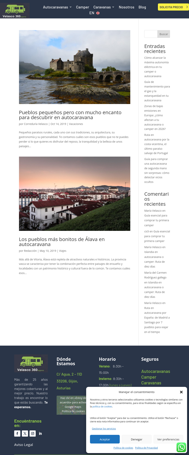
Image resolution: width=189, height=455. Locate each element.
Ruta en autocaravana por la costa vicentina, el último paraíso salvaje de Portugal (156, 144)
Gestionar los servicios (104, 428)
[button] (181, 392)
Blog (142, 7)
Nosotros (126, 7)
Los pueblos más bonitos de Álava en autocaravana (62, 242)
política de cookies (102, 406)
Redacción (30, 251)
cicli (146, 231)
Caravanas (102, 7)
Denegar (136, 439)
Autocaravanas (55, 7)
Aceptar (105, 439)
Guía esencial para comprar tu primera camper (156, 220)
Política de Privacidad (146, 447)
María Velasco (153, 210)
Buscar (163, 34)
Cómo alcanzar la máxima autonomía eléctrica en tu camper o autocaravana (156, 67)
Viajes (62, 251)
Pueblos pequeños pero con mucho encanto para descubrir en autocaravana (70, 115)
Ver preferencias (168, 439)
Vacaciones (76, 124)
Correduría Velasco (36, 124)
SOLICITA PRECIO (171, 7)
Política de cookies (123, 447)
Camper (82, 7)
